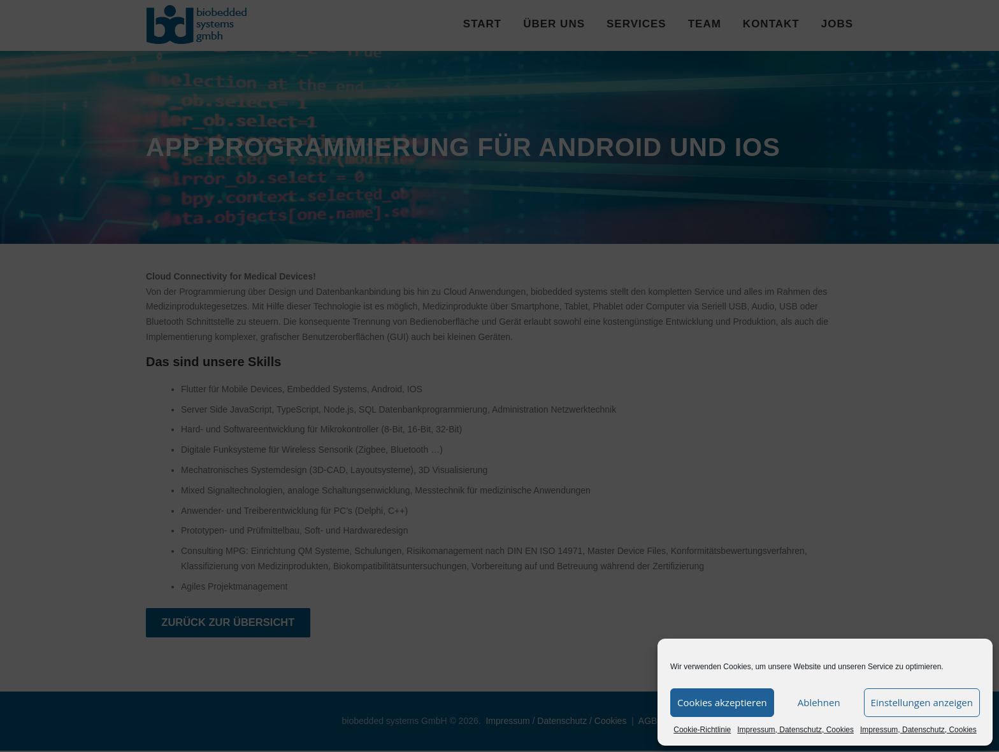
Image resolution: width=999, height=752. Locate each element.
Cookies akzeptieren (722, 702)
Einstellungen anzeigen (922, 702)
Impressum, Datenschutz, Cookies (795, 729)
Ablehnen (819, 702)
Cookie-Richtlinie (702, 729)
